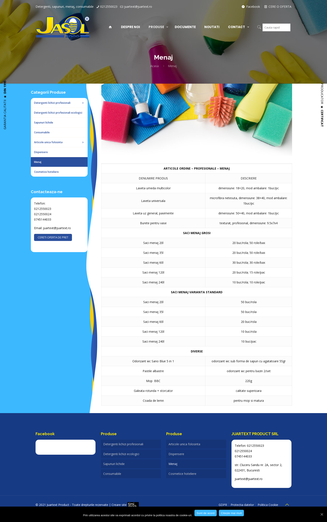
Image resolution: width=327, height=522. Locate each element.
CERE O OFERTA (278, 7)
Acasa (154, 66)
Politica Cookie (268, 505)
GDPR (223, 505)
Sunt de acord (206, 513)
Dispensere (176, 454)
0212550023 (108, 7)
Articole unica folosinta (184, 444)
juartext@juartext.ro (138, 7)
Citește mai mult (231, 513)
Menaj (173, 464)
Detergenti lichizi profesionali (123, 444)
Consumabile (112, 474)
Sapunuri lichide (114, 464)
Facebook (250, 7)
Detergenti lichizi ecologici (121, 454)
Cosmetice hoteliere (182, 474)
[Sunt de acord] (322, 514)
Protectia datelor (242, 505)
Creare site (125, 505)
